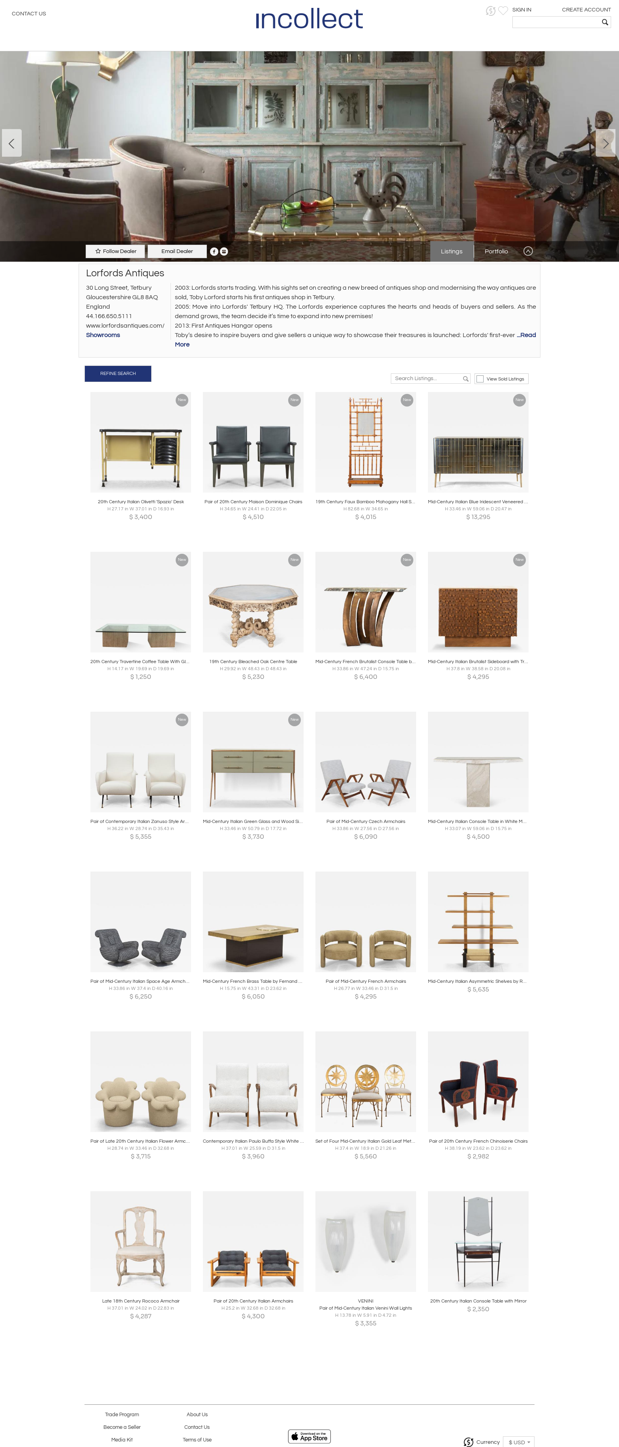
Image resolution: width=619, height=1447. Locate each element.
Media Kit (122, 1440)
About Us (197, 1414)
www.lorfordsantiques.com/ (125, 325)
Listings (452, 251)
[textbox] (556, 22)
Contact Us (29, 14)
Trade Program (122, 1414)
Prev (12, 143)
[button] (491, 11)
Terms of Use (197, 1440)
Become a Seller (122, 1427)
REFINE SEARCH (118, 373)
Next (605, 143)
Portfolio (496, 251)
